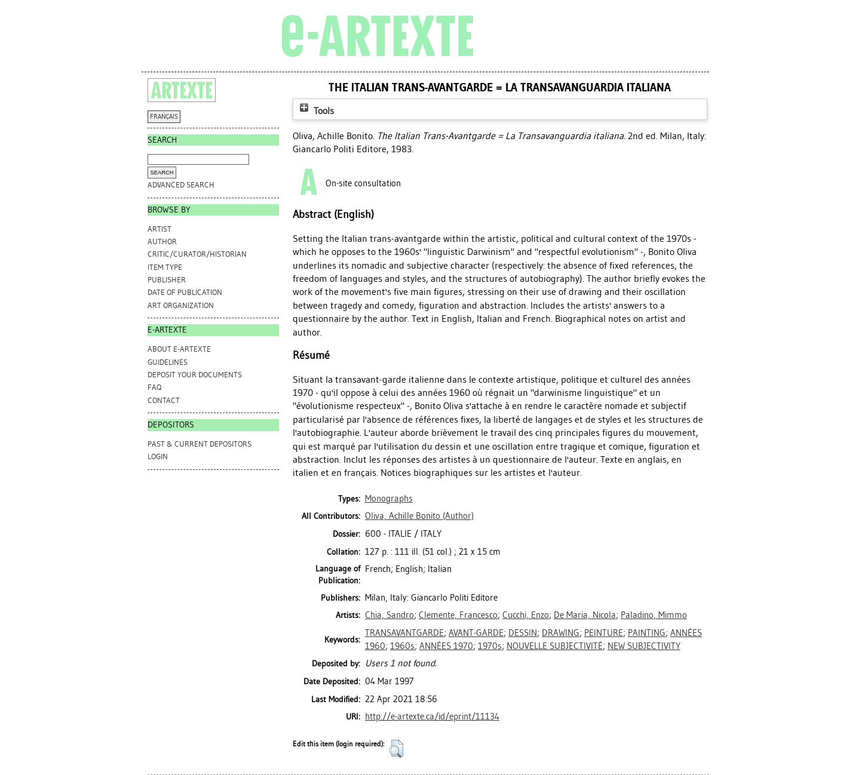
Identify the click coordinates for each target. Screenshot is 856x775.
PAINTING (646, 633)
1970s (490, 646)
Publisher (167, 279)
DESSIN (522, 633)
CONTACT (164, 400)
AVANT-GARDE (476, 633)
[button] (396, 749)
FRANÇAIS (164, 117)
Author (162, 241)
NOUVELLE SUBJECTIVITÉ (555, 646)
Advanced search (181, 184)
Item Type (165, 267)
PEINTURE (603, 633)
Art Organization (181, 305)
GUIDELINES (168, 362)
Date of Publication (185, 292)
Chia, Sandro (389, 615)
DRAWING (560, 633)
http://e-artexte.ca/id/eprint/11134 (432, 716)
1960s (402, 646)
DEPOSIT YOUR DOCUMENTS (195, 374)
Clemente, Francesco (458, 615)
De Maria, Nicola (585, 615)
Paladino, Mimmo (654, 615)
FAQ (154, 387)
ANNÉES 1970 (446, 646)
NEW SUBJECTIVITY (644, 646)
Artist (159, 228)
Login (158, 456)
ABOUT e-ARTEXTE (179, 349)
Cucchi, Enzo (525, 615)
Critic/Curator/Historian (197, 254)
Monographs (389, 498)
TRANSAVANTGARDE (404, 633)
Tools (315, 110)
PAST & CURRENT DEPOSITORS (199, 443)
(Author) (419, 515)
